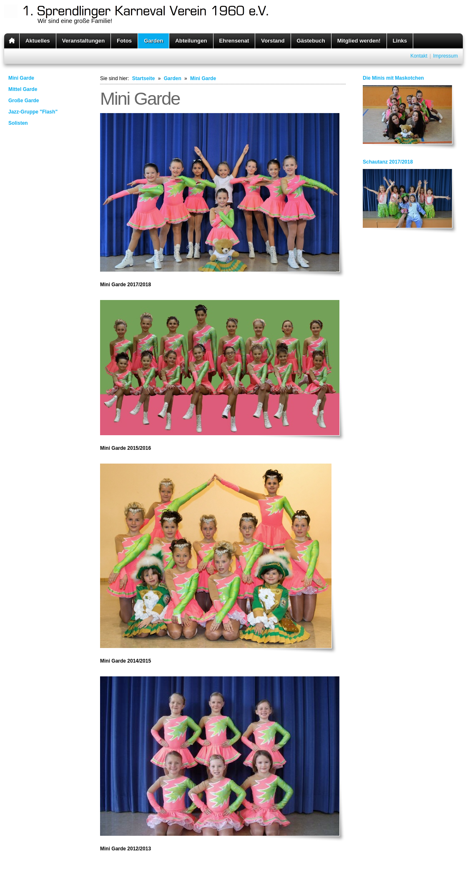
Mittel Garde (22, 89)
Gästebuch (311, 41)
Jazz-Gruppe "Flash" (33, 112)
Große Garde (23, 100)
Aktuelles (37, 41)
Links (400, 41)
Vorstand (272, 41)
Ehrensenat (234, 41)
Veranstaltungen (83, 41)
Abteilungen (191, 41)
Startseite (143, 78)
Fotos (124, 41)
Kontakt (418, 56)
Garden (153, 41)
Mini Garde (21, 78)
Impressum (445, 56)
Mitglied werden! (359, 41)
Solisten (18, 123)
